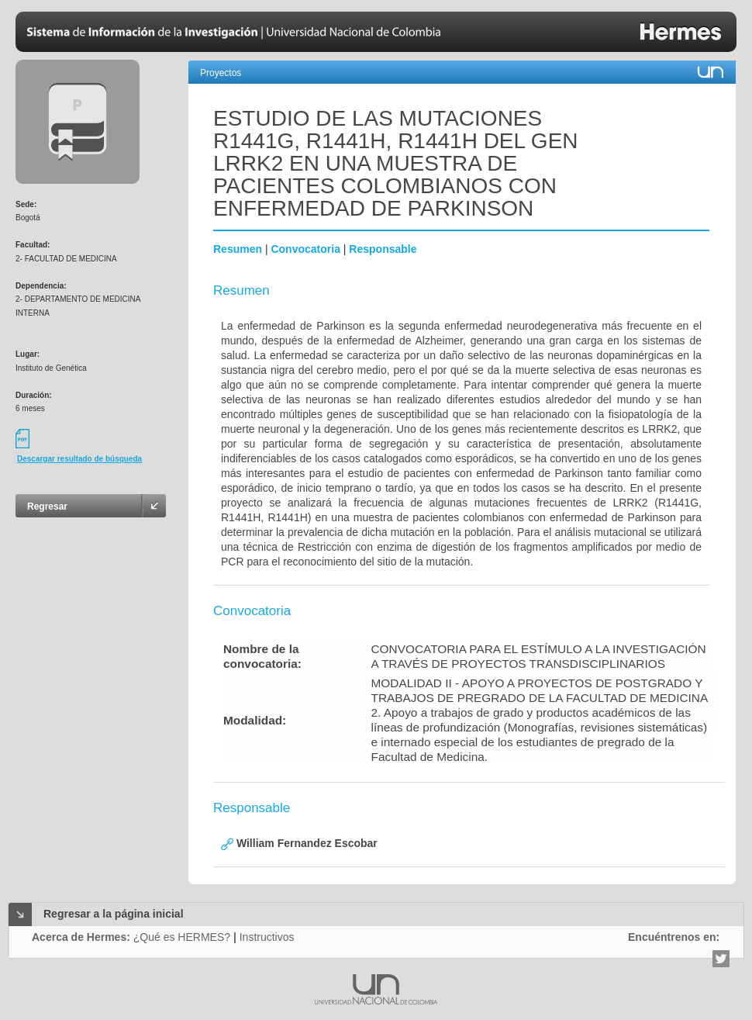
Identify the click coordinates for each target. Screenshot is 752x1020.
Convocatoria (305, 249)
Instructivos (267, 937)
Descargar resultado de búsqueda (79, 459)
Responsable (382, 249)
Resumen (237, 249)
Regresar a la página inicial (113, 914)
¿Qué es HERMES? (181, 937)
